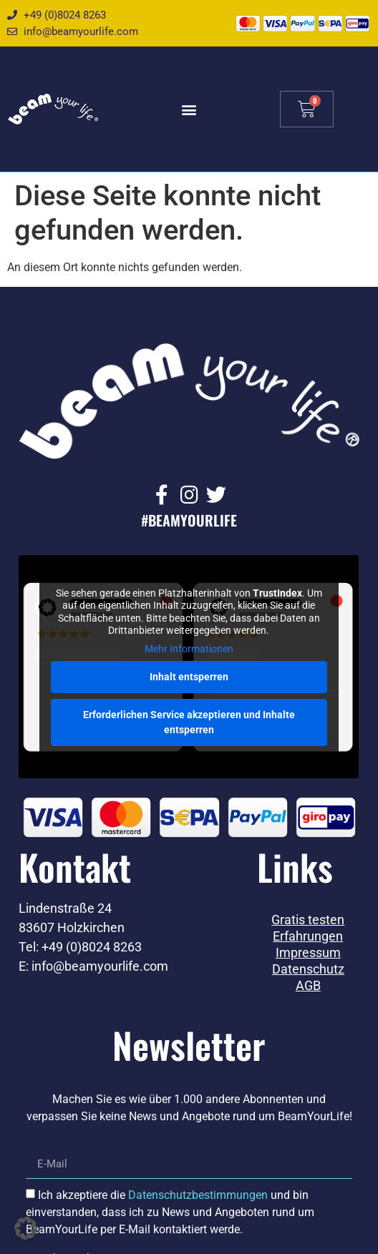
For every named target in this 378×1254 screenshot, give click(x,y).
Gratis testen (307, 920)
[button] (188, 109)
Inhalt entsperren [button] (189, 676)
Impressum (308, 953)
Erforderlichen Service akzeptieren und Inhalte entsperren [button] (189, 722)
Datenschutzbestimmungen (198, 1194)
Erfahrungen (308, 936)
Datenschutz (308, 969)
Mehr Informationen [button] (189, 649)
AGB (308, 986)
